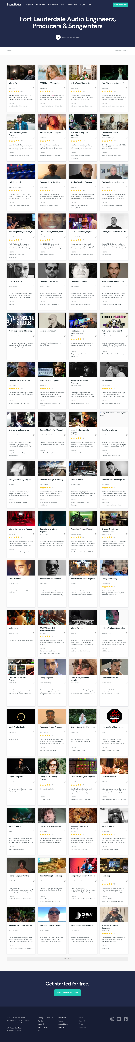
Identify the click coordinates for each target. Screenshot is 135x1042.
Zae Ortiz (73, 651)
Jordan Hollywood (14, 403)
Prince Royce (12, 552)
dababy (25, 106)
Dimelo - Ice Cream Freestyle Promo (50, 901)
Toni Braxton (111, 106)
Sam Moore (74, 899)
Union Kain (43, 453)
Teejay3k (118, 750)
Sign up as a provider (45, 1018)
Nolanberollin (27, 899)
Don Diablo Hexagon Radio (78, 502)
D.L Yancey (110, 849)
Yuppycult (81, 106)
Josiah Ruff (74, 205)
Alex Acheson (47, 800)
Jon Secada (81, 899)
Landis (88, 502)
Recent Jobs (40, 5)
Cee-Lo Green (28, 948)
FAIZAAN (90, 552)
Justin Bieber (16, 205)
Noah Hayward (54, 205)
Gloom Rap (21, 453)
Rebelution (117, 403)
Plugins (82, 5)
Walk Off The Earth (84, 155)
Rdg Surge (112, 750)
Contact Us (83, 1027)
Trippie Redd (26, 403)
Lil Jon (41, 304)
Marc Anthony (21, 552)
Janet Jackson (25, 205)
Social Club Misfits (83, 255)
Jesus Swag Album (107, 453)
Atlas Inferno (88, 354)
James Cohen (122, 800)
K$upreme (19, 899)
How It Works (53, 5)
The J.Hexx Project (14, 455)
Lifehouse (104, 155)
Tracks (63, 5)
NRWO (81, 800)
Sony (56, 155)
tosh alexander (19, 948)
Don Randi (73, 750)
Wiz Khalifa (105, 403)
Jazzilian (114, 800)
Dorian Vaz (21, 255)
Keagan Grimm (13, 453)
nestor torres (87, 800)
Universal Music (44, 106)
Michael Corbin (13, 257)
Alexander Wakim (13, 155)
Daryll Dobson (13, 255)
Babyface (104, 106)
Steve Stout (117, 155)
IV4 (21, 403)
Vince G (87, 403)
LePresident (20, 849)
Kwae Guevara (75, 552)
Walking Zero (50, 453)
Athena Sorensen (82, 205)
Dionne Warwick (90, 899)
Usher (10, 205)
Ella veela (111, 304)
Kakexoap (121, 354)
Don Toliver (19, 106)
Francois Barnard (44, 205)
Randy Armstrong (106, 800)
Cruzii (54, 750)
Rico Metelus (86, 651)
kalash (41, 255)
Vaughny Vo (12, 899)
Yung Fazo (19, 502)
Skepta (25, 502)
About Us (41, 1024)
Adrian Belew (74, 453)
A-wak (27, 155)
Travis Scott (12, 106)
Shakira (73, 304)
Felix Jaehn (74, 106)
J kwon (85, 849)
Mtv (59, 155)
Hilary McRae (74, 800)
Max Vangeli (74, 505)
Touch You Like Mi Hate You (109, 901)
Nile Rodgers (74, 158)
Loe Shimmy (105, 750)
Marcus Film (74, 356)
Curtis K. (79, 651)
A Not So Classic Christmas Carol (111, 455)
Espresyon (11, 304)
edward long (74, 255)
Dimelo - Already (44, 899)
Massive (104, 354)
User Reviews (42, 1027)
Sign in (90, 5)
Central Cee (12, 502)
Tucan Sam (49, 750)
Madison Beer (88, 106)
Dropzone (22, 155)
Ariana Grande (120, 106)
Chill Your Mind (58, 106)
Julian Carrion (80, 403)
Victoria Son (83, 552)
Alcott (91, 255)
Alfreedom (105, 304)
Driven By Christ (75, 208)
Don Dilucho (105, 948)
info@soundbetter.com (15, 1028)
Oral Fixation (79, 304)
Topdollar (110, 651)
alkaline (46, 255)
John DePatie (81, 750)
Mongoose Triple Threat (77, 354)
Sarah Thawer (74, 155)
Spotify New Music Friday (47, 155)
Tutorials (82, 1021)
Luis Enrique (52, 651)
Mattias (73, 403)
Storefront (62, 1018)
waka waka (87, 304)
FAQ (39, 1031)
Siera (10, 849)
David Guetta (43, 505)
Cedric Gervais (44, 502)
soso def (80, 849)
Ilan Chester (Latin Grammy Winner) (50, 654)
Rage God (42, 750)
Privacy (81, 1024)
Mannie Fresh (55, 304)
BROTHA (104, 651)
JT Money (11, 948)
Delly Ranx (121, 901)
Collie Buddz (118, 205)
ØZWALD (110, 155)
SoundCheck (72, 5)
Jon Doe (104, 849)
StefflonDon (47, 304)
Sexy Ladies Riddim (107, 899)
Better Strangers (106, 255)
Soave (51, 106)
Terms (81, 1018)
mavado (51, 255)
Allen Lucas (74, 849)
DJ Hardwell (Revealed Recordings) (111, 505)
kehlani (111, 403)
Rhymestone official (112, 354)
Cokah (112, 205)
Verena (14, 849)
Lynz (41, 800)
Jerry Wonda (105, 205)
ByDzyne (116, 849)
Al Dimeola (82, 453)
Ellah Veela (118, 304)
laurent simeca (53, 502)
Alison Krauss (90, 453)
